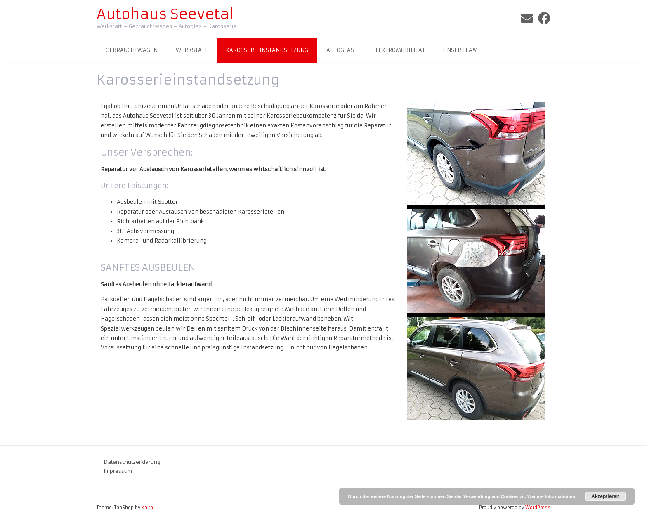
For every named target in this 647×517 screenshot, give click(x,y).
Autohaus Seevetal (165, 14)
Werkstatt (192, 50)
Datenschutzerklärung (132, 461)
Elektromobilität (398, 50)
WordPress (537, 507)
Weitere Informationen (551, 496)
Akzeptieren (605, 496)
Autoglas (340, 50)
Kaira (147, 507)
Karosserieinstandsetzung (267, 50)
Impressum (118, 471)
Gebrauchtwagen (132, 50)
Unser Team (460, 50)
